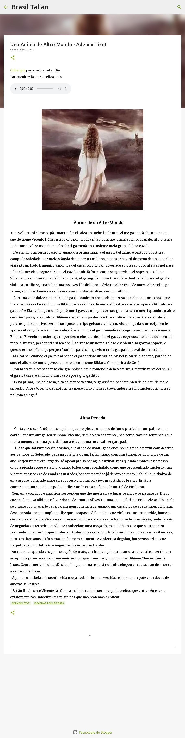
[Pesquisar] (53, 7)
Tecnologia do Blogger (92, 732)
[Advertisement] (92, 688)
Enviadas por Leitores (49, 603)
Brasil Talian (29, 7)
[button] (12, 58)
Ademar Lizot (21, 603)
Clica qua (17, 70)
